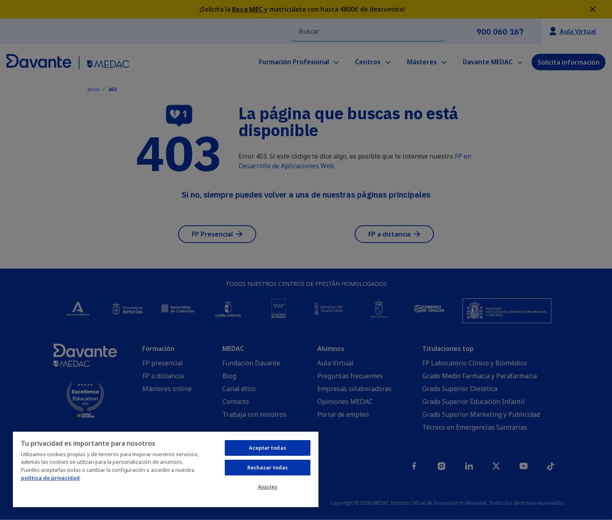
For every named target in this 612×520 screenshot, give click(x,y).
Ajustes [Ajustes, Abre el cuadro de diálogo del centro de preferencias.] (267, 486)
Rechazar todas (267, 467)
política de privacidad (50, 477)
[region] (165, 469)
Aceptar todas (267, 447)
